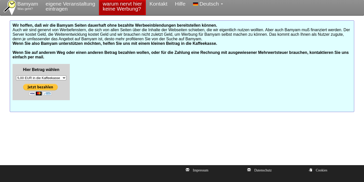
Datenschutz (261, 170)
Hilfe (180, 4)
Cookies (319, 170)
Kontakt (158, 4)
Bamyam (27, 6)
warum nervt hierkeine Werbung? (122, 6)
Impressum (198, 170)
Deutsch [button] (208, 4)
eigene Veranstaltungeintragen (70, 6)
